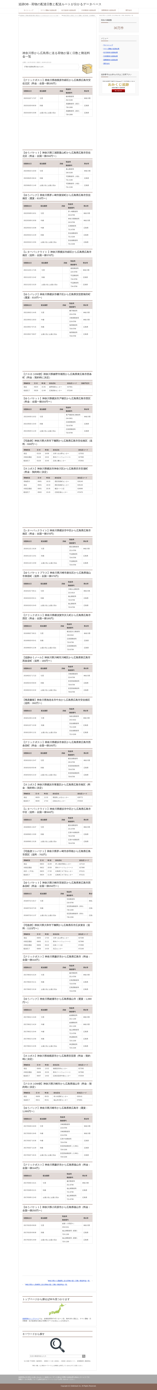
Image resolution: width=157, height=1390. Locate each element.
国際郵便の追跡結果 (108, 10)
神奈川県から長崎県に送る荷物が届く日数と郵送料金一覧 (46, 1284)
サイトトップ (28, 10)
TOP (39, 15)
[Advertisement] (57, 35)
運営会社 (128, 10)
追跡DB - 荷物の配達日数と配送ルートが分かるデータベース (68, 4)
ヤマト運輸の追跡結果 (49, 10)
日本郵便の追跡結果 (88, 10)
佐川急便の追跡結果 (68, 10)
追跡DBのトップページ (30, 1318)
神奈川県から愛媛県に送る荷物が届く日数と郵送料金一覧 (69, 1281)
